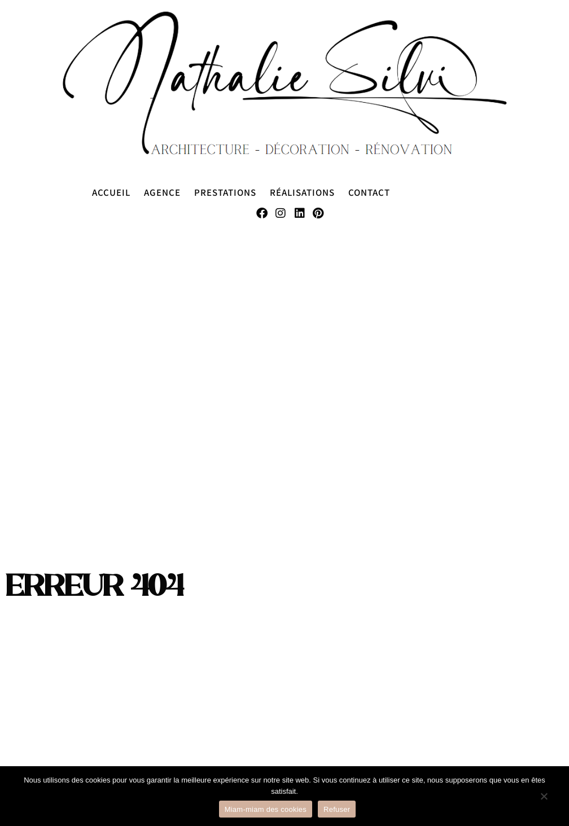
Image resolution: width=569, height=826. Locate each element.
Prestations (225, 192)
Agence (162, 192)
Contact (369, 192)
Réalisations (302, 192)
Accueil (111, 192)
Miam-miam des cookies (266, 809)
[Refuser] (544, 801)
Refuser (336, 809)
